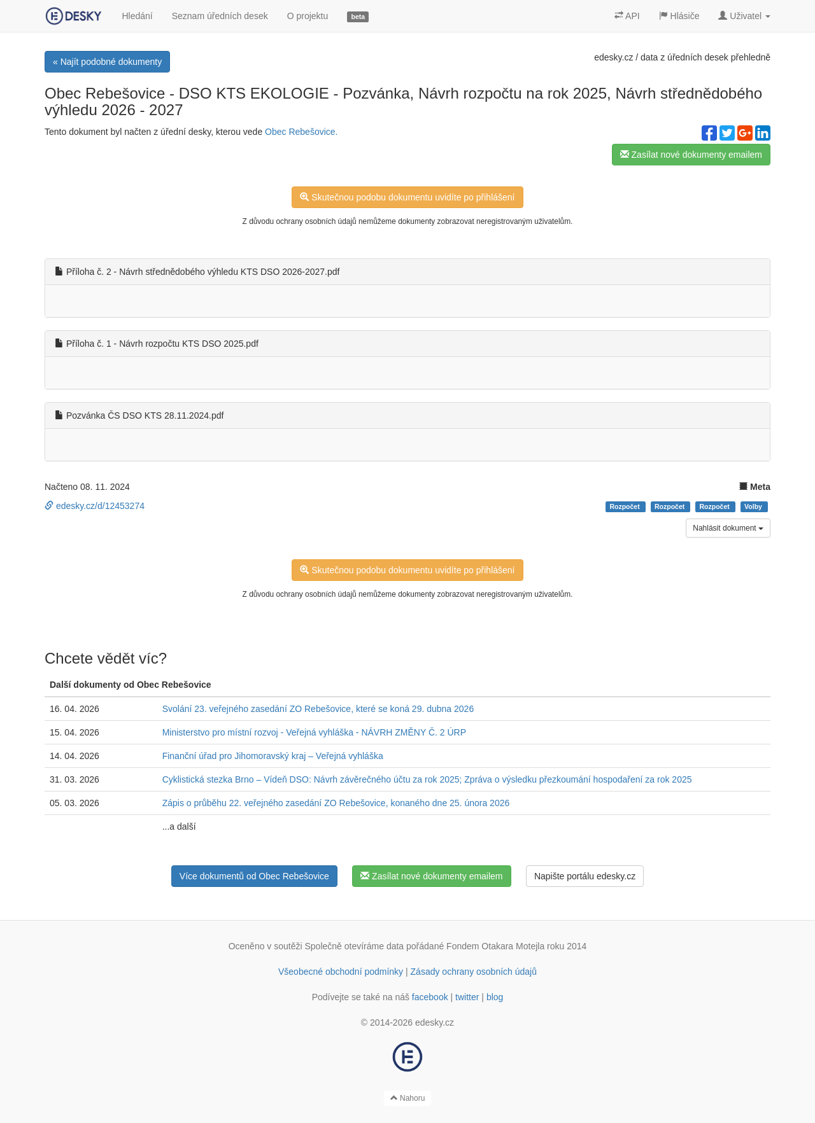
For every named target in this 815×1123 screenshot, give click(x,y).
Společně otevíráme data (354, 946)
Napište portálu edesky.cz (584, 876)
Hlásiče (679, 16)
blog (494, 997)
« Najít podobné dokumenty (107, 62)
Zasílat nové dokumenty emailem (691, 155)
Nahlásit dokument (728, 528)
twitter (467, 997)
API (627, 16)
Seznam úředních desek (220, 16)
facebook (430, 997)
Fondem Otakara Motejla (495, 946)
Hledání (137, 16)
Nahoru (407, 1098)
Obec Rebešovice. (301, 132)
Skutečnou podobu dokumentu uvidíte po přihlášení (407, 197)
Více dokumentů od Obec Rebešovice (254, 876)
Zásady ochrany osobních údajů (474, 971)
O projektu (308, 16)
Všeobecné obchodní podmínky (340, 971)
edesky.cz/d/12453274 (95, 506)
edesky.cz (613, 57)
